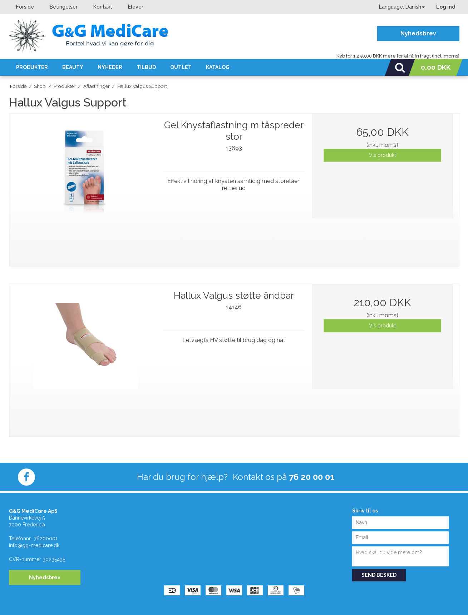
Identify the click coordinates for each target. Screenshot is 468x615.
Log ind (445, 7)
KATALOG (218, 67)
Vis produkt (382, 155)
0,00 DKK (435, 67)
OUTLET (181, 67)
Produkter (32, 67)
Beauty (72, 67)
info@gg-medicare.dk (34, 545)
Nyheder (110, 67)
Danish (413, 7)
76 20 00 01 (312, 477)
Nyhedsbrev (418, 33)
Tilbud (146, 67)
